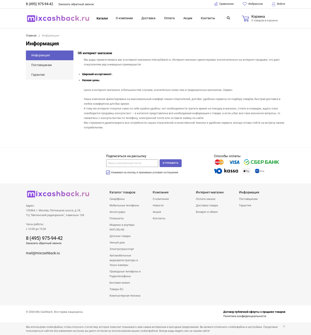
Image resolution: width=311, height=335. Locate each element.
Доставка (148, 18)
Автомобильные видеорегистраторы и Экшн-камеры (123, 260)
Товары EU (116, 289)
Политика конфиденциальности (244, 316)
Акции (187, 18)
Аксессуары (117, 211)
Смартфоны (117, 199)
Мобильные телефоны (124, 205)
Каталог (102, 18)
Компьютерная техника (124, 295)
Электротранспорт (121, 249)
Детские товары (120, 236)
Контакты (208, 18)
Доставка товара (207, 205)
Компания (160, 192)
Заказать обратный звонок (44, 243)
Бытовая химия (119, 282)
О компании (124, 18)
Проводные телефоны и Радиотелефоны (125, 274)
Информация (40, 55)
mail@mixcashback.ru (43, 253)
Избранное (253, 4)
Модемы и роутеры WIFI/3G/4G (122, 227)
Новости (158, 205)
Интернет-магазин (210, 192)
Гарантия (38, 74)
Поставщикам (41, 65)
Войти (278, 4)
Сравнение (224, 4)
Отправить (171, 163)
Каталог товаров (122, 192)
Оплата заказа (205, 199)
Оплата (169, 18)
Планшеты (116, 218)
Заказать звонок (76, 4)
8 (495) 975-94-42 (39, 4)
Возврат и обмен (207, 211)
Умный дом (117, 242)
